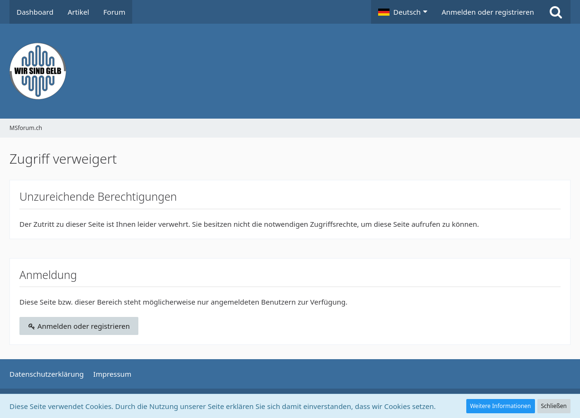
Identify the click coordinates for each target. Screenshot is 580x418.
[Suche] (556, 12)
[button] (403, 12)
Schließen (554, 406)
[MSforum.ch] (290, 71)
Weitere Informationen (500, 406)
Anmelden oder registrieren (488, 12)
